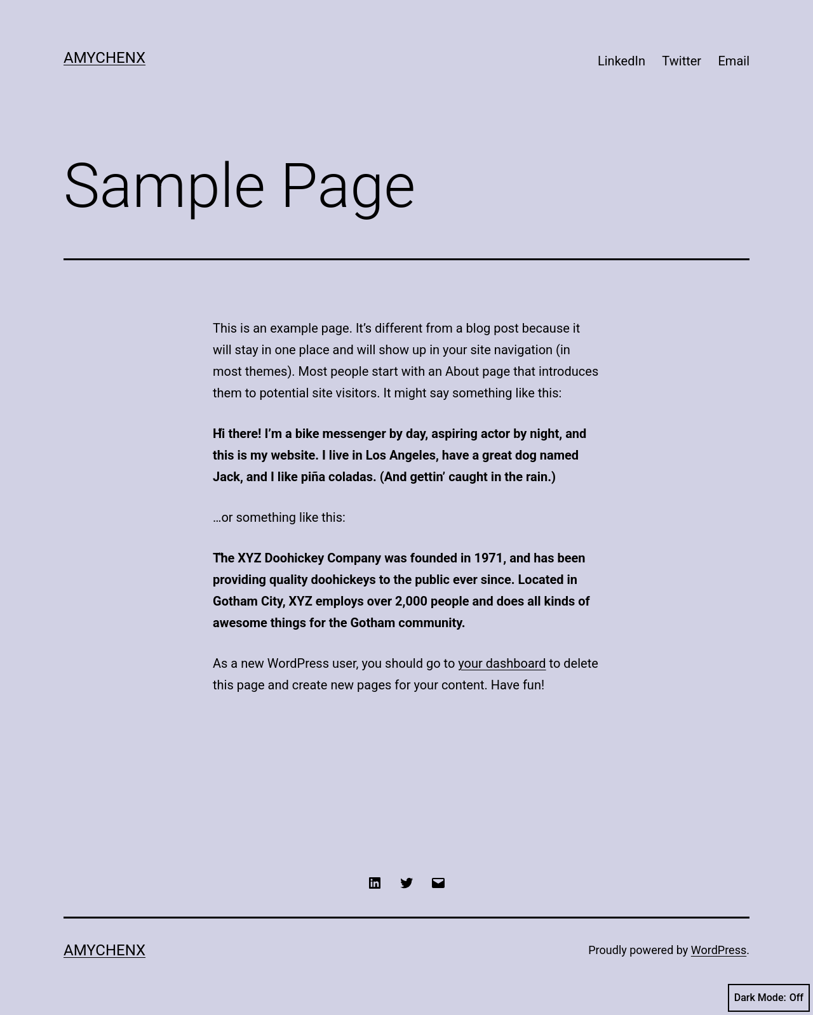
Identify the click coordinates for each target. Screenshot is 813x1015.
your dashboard (502, 663)
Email (733, 61)
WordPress (718, 950)
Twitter (681, 61)
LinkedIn (621, 61)
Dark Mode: (768, 997)
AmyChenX (104, 58)
